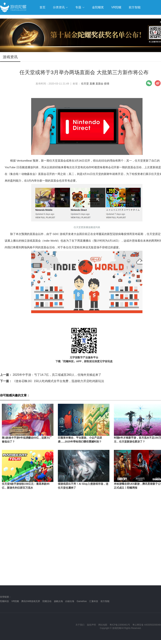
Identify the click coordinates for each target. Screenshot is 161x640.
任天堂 (85, 83)
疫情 (106, 83)
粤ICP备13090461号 (120, 625)
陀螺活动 (46, 601)
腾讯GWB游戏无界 (30, 601)
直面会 (99, 83)
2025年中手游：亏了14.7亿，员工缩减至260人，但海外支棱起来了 (50, 374)
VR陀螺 (15, 601)
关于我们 (79, 625)
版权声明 (91, 625)
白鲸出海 (69, 601)
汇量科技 (93, 601)
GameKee (82, 601)
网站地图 (102, 625)
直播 (92, 83)
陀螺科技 (4, 601)
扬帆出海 (58, 601)
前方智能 (105, 601)
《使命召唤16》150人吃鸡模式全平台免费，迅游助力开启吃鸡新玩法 (52, 381)
